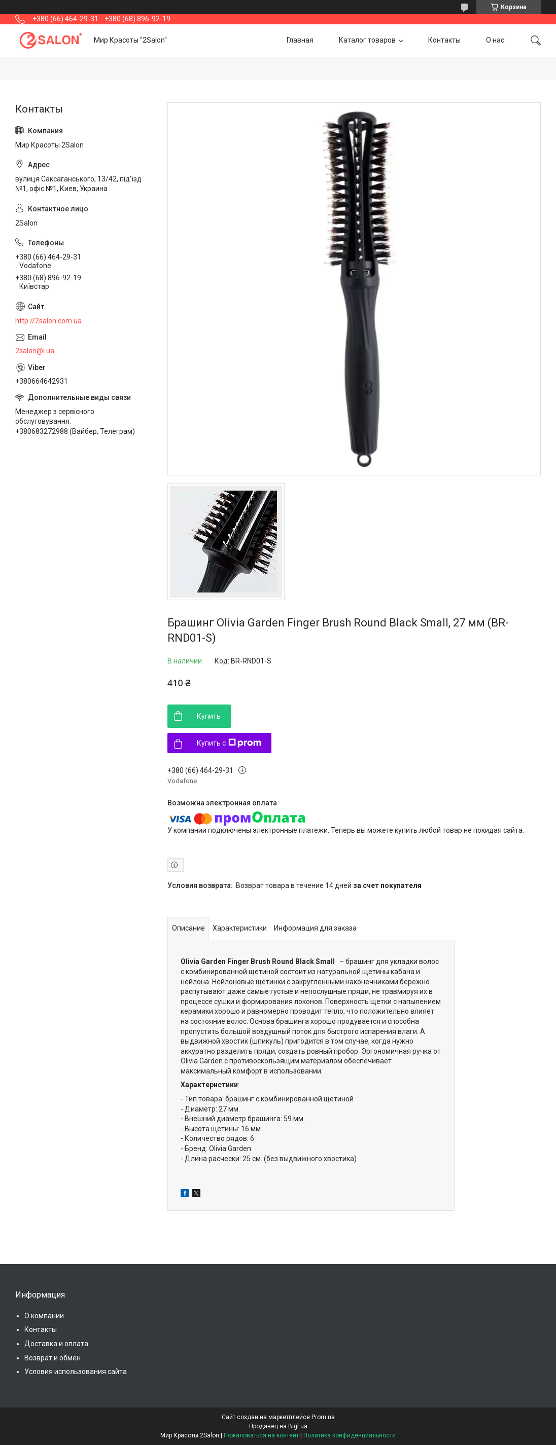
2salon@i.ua (34, 351)
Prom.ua (323, 1417)
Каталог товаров (367, 40)
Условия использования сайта (75, 1371)
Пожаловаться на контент (261, 1435)
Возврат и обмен (52, 1358)
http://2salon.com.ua (48, 321)
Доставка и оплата (56, 1344)
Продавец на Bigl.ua (278, 1426)
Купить (209, 716)
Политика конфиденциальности (349, 1435)
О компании (44, 1316)
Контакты (444, 40)
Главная (300, 40)
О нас (495, 40)
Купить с (229, 743)
